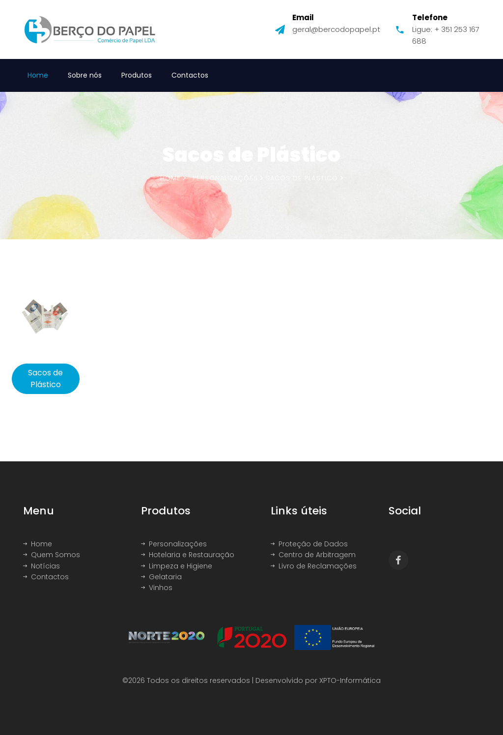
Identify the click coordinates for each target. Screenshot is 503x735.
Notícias (41, 566)
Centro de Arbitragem (313, 555)
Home (38, 75)
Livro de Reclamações (314, 566)
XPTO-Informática (350, 680)
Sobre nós (85, 75)
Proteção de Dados (309, 544)
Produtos (136, 75)
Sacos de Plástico (45, 378)
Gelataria (161, 577)
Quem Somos (51, 555)
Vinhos (156, 588)
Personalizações (228, 178)
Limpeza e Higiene (176, 566)
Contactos (189, 75)
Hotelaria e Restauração (187, 555)
